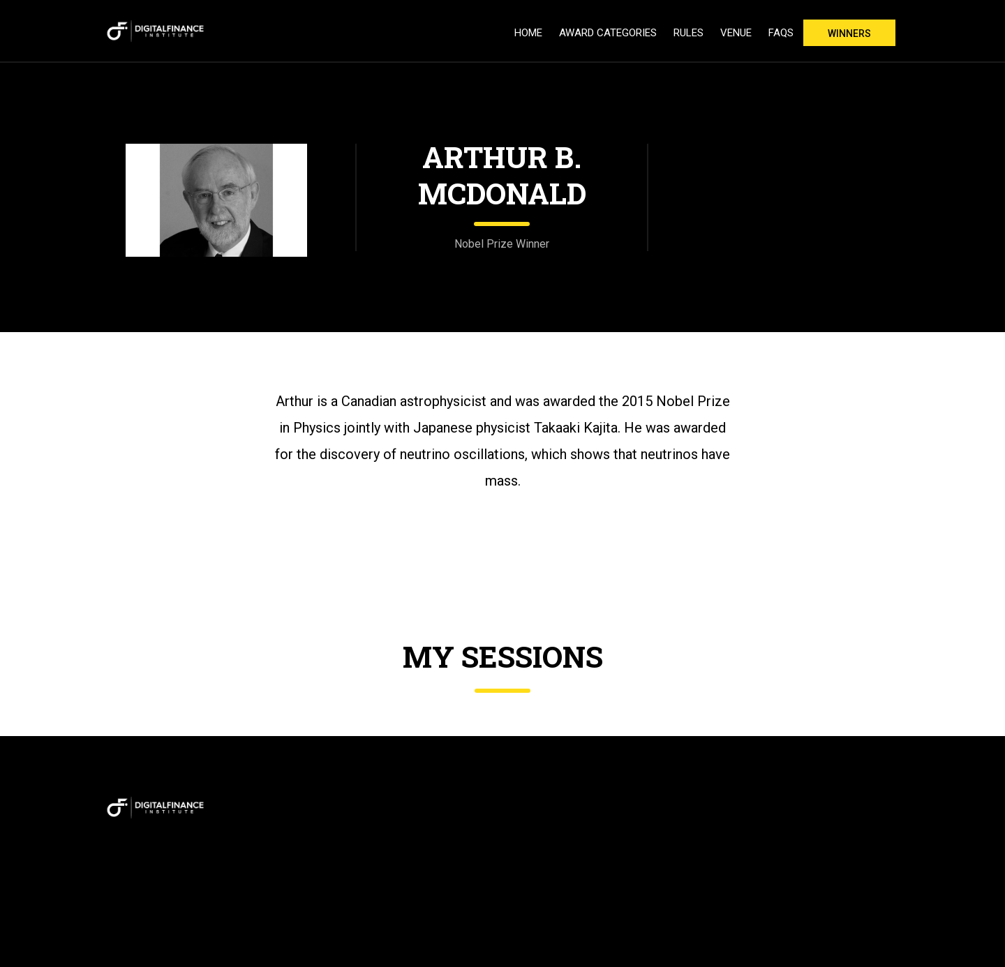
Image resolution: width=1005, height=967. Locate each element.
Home (528, 33)
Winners (849, 33)
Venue (736, 33)
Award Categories (608, 33)
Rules (688, 33)
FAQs (781, 33)
